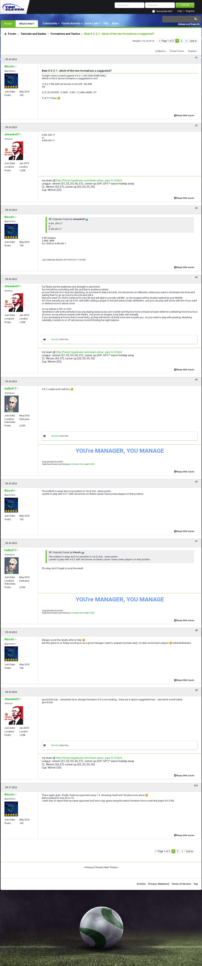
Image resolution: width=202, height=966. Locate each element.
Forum (8, 23)
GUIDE (92, 464)
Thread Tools (175, 51)
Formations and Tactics (65, 33)
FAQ (106, 23)
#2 (196, 125)
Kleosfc (55, 339)
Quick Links (92, 23)
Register (190, 11)
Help (179, 11)
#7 (196, 541)
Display (191, 51)
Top (196, 883)
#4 (196, 277)
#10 (196, 785)
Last (193, 40)
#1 (196, 57)
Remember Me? (164, 11)
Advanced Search (189, 24)
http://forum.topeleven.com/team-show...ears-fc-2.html (89, 180)
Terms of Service (181, 883)
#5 (196, 379)
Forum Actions (71, 23)
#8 (196, 630)
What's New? (26, 23)
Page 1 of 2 (168, 40)
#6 (196, 481)
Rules (115, 23)
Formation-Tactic (78, 464)
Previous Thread (93, 867)
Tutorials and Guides (33, 33)
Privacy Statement (158, 883)
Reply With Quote (184, 115)
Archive (141, 883)
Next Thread (110, 867)
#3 (196, 208)
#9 (196, 690)
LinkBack (159, 51)
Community (50, 23)
